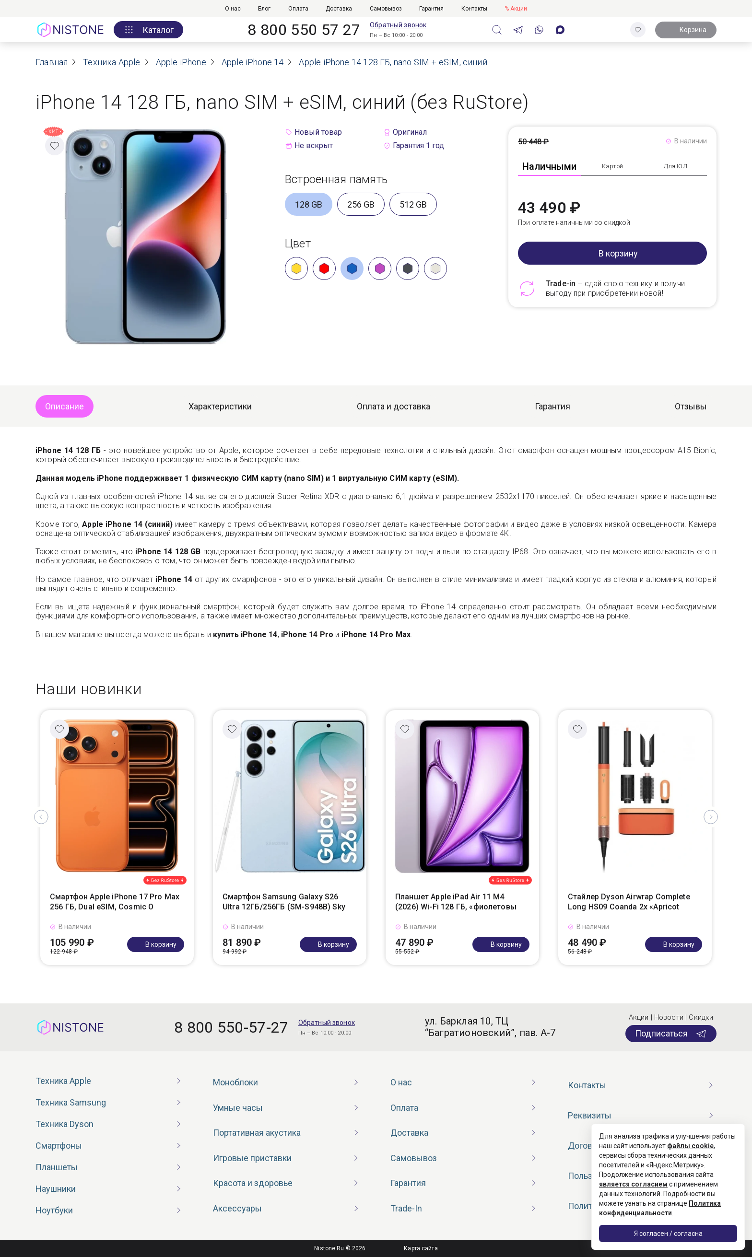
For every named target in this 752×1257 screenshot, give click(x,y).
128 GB (308, 204)
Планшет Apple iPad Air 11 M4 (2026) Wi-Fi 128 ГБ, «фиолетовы (456, 901)
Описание (64, 406)
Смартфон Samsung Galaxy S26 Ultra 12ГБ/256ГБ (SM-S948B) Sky (284, 901)
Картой (612, 166)
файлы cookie (690, 1146)
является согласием (633, 1184)
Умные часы (238, 1108)
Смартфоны (58, 1146)
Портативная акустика (257, 1133)
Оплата (298, 8)
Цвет (298, 243)
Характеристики (220, 406)
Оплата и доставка (393, 406)
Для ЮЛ (675, 166)
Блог (264, 8)
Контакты (474, 8)
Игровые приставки (252, 1158)
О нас (233, 8)
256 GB (361, 204)
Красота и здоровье (253, 1183)
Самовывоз (386, 8)
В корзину (618, 253)
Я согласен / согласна (668, 1233)
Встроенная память (336, 179)
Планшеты (56, 1167)
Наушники (55, 1189)
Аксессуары (237, 1208)
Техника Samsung (70, 1102)
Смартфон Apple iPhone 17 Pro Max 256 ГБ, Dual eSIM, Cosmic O (114, 901)
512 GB (413, 204)
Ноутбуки (54, 1210)
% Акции (516, 8)
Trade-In (406, 1208)
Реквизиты (589, 1115)
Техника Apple (63, 1081)
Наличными (549, 166)
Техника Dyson (64, 1124)
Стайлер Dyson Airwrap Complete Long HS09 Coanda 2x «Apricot (629, 901)
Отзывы (691, 406)
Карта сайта (420, 1248)
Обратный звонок (398, 25)
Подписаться (671, 1033)
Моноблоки (235, 1082)
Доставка (339, 8)
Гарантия (431, 8)
